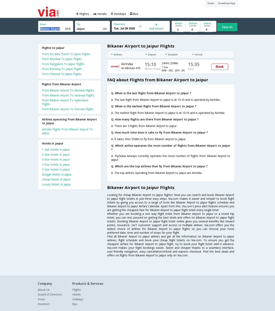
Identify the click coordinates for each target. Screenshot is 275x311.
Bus (74, 304)
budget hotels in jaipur (57, 174)
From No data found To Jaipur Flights (66, 54)
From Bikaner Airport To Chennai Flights (68, 109)
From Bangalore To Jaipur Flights (63, 64)
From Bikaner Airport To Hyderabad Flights (65, 102)
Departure (119, 23)
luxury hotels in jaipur (56, 184)
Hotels (76, 294)
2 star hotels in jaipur (56, 154)
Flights (76, 290)
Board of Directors (50, 294)
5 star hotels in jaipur (56, 169)
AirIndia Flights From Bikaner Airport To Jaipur (67, 131)
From (43, 24)
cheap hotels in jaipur (56, 179)
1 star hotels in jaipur (56, 149)
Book (220, 66)
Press (41, 299)
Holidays (77, 299)
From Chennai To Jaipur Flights (62, 74)
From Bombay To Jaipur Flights (62, 69)
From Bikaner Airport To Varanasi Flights (68, 95)
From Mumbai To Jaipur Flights (62, 59)
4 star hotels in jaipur (56, 164)
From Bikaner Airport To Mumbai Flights (68, 90)
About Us (44, 290)
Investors (44, 304)
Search (227, 27)
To (78, 24)
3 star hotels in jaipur (56, 159)
